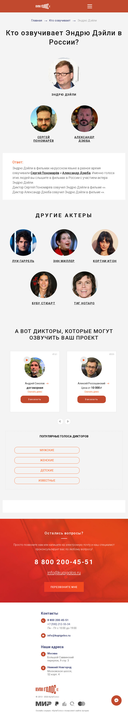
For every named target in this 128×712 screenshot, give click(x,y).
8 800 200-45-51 (64, 548)
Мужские (34, 456)
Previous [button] (60, 428)
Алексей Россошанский (91, 390)
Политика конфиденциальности (62, 705)
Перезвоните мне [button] (64, 574)
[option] (35, 388)
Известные (94, 467)
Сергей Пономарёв (45, 175)
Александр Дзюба (76, 175)
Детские (34, 467)
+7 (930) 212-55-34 (58, 612)
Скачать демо (35, 398)
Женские (94, 456)
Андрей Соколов (35, 390)
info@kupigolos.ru (64, 560)
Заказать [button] (34, 406)
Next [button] (67, 428)
